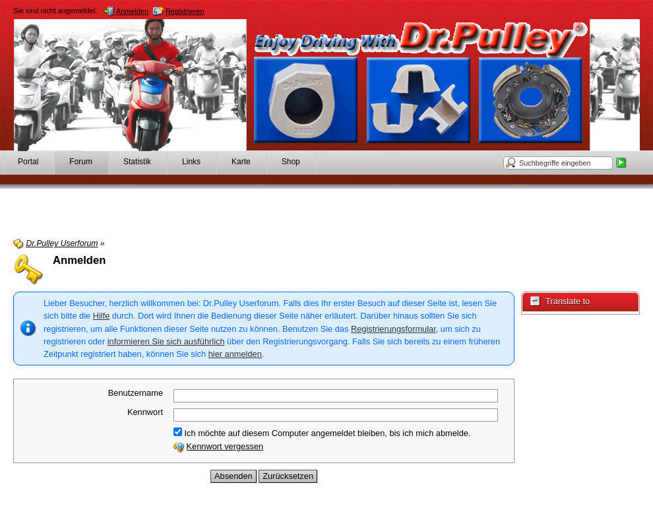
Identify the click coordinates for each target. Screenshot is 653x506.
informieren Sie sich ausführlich (166, 341)
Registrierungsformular (393, 329)
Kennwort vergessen (225, 446)
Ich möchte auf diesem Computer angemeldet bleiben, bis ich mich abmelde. (321, 432)
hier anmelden (235, 354)
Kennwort (145, 412)
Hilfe (101, 316)
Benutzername (135, 393)
